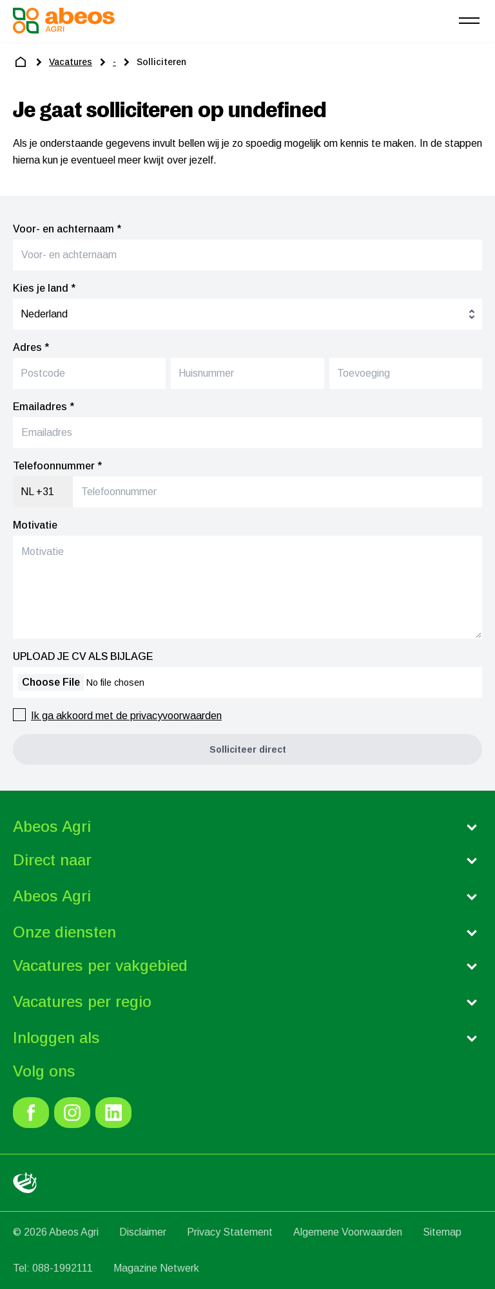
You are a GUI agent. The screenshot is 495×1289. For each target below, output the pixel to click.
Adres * (31, 347)
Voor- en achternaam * (67, 228)
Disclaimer (142, 1232)
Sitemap (442, 1232)
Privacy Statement (230, 1232)
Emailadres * (43, 406)
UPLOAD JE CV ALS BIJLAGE (83, 656)
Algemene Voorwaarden (347, 1232)
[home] (20, 62)
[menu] (469, 20)
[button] (247, 749)
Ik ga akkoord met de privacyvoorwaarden (126, 715)
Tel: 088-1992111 (53, 1268)
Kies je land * (44, 288)
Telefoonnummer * (57, 465)
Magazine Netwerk (156, 1268)
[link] (31, 1112)
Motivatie (35, 525)
